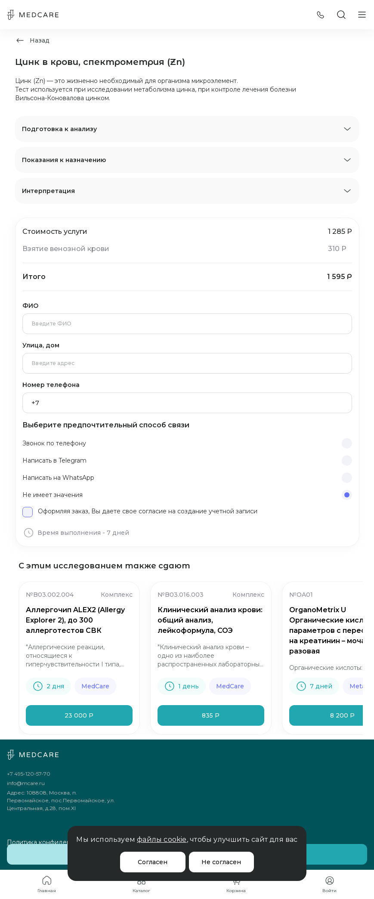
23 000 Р (79, 715)
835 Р (210, 715)
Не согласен (221, 862)
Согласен (152, 862)
